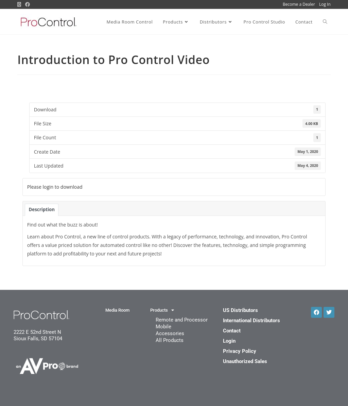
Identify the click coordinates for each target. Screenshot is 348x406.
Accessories (170, 333)
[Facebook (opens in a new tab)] (27, 4)
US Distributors (240, 310)
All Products (170, 340)
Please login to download (55, 187)
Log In (325, 4)
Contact (232, 331)
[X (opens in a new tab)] (20, 4)
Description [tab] (42, 209)
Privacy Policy (239, 351)
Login (229, 341)
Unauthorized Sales (245, 361)
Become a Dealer (299, 4)
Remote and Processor (182, 320)
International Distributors (251, 320)
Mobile (163, 327)
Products (162, 310)
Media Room (117, 310)
